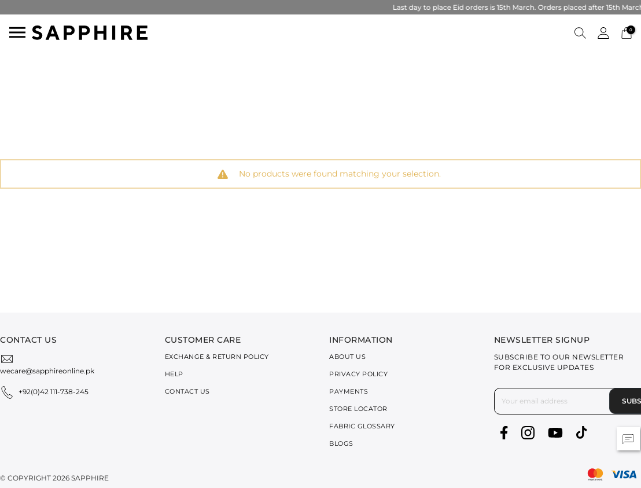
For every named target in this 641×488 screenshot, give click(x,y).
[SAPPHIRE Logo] (90, 31)
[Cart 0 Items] (626, 32)
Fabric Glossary (362, 426)
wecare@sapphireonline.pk (47, 370)
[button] (580, 32)
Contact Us (187, 391)
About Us (347, 357)
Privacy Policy (358, 374)
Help (174, 374)
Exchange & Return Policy (217, 357)
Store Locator (358, 409)
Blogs (341, 443)
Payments (348, 391)
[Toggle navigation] (17, 32)
